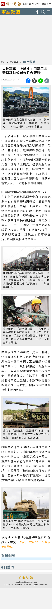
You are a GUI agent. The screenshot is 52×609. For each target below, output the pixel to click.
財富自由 (46, 4)
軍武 (3, 62)
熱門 (31, 4)
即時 (25, 4)
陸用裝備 (29, 62)
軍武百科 (14, 62)
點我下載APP (29, 542)
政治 (37, 4)
